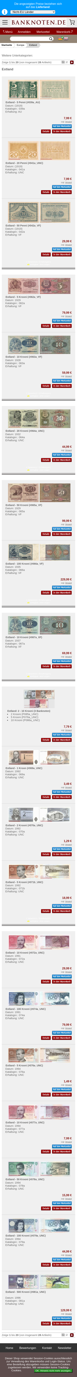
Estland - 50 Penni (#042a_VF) (23, 225)
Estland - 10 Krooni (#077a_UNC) (25, 1122)
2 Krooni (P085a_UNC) (24, 714)
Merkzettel (43, 31)
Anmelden (24, 31)
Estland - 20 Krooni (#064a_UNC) (25, 430)
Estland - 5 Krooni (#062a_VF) (23, 297)
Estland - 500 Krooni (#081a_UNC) (26, 1292)
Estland (33, 45)
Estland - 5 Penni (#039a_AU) (23, 102)
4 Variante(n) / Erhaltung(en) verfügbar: (38, 468)
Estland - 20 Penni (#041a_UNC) (24, 163)
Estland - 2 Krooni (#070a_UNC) (24, 825)
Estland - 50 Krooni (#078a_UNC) (25, 1179)
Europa (20, 45)
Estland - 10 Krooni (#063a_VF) (24, 356)
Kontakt (47, 1347)
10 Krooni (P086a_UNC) (25, 720)
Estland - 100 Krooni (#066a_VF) (24, 563)
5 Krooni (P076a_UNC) (24, 717)
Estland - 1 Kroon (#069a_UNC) (24, 768)
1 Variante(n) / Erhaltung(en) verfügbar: (38, 263)
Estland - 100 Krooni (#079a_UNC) (26, 1235)
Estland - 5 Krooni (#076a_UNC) (24, 1065)
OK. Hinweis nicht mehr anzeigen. (53, 1370)
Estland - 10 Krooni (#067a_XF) (24, 637)
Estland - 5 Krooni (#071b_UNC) (24, 882)
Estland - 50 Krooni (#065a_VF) (24, 505)
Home (9, 1347)
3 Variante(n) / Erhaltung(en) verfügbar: (38, 675)
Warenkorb (64, 31)
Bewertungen (27, 1347)
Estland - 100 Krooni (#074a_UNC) (26, 1009)
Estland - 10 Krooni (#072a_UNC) (25, 952)
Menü (7, 31)
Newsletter (64, 1347)
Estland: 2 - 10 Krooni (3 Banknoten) (28, 711)
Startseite (6, 45)
